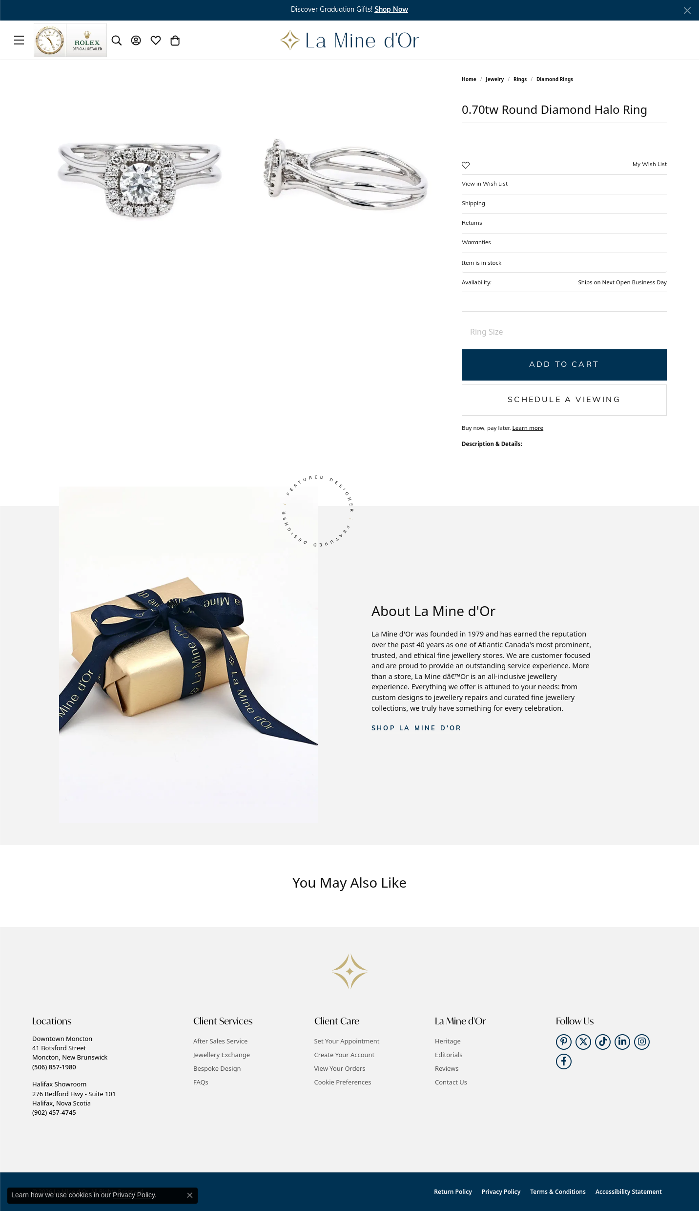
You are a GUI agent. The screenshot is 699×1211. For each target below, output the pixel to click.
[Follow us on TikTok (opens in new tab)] (603, 1042)
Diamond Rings (554, 79)
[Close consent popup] (190, 1195)
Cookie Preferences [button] (342, 1082)
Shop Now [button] (391, 10)
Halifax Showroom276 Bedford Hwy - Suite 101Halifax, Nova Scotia (74, 1098)
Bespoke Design (217, 1068)
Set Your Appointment (347, 1041)
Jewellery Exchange (221, 1054)
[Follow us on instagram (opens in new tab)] (642, 1042)
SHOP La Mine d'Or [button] (416, 728)
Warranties (476, 243)
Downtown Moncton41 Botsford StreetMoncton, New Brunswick (69, 1052)
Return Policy (453, 1192)
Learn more (527, 427)
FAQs (200, 1082)
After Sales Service (220, 1041)
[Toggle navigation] (19, 40)
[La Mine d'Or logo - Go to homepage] (349, 40)
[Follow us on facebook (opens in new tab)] (564, 1061)
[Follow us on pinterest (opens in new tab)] (564, 1042)
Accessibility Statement (629, 1192)
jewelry (495, 79)
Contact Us (451, 1082)
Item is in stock (481, 262)
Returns (472, 223)
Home (469, 79)
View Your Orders (340, 1068)
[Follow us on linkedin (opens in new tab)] (622, 1042)
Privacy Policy (501, 1192)
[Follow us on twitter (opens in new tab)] (583, 1042)
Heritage (448, 1041)
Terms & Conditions (558, 1192)
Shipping (473, 204)
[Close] (687, 10)
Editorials (449, 1054)
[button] (117, 40)
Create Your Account (344, 1054)
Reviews (446, 1068)
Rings (520, 79)
